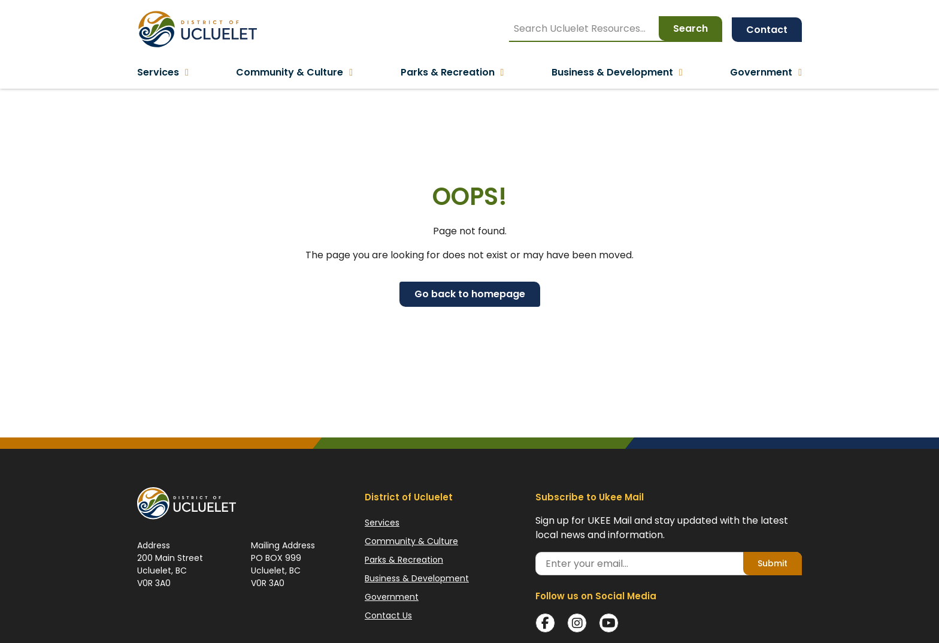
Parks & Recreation (404, 560)
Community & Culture (411, 541)
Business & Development (417, 578)
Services (382, 523)
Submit (772, 563)
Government (392, 597)
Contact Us (388, 615)
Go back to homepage (469, 294)
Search (690, 28)
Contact (766, 30)
